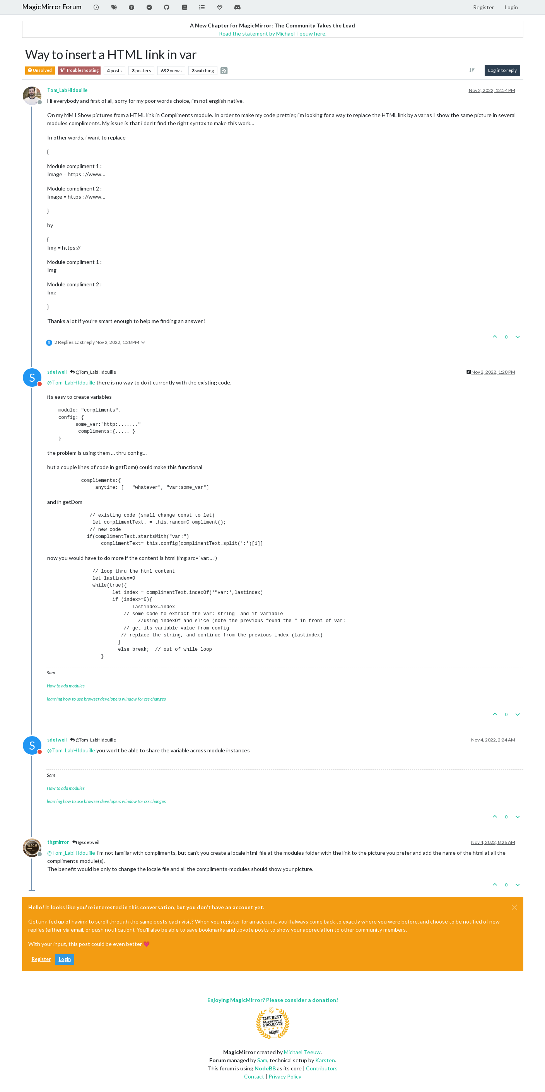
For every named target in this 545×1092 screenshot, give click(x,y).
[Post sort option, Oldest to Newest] (471, 70)
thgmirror (58, 842)
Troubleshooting (79, 70)
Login (65, 959)
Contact (254, 1076)
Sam (262, 1060)
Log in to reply (502, 70)
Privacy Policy (284, 1076)
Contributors (322, 1068)
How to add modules (66, 686)
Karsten (325, 1060)
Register (41, 959)
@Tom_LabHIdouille (93, 372)
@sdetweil (85, 842)
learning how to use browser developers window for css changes (106, 699)
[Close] (514, 907)
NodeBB (265, 1068)
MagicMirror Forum (52, 7)
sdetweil (57, 372)
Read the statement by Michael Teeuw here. (272, 33)
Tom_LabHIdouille (67, 90)
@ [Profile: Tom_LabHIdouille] (71, 382)
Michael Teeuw (302, 1052)
